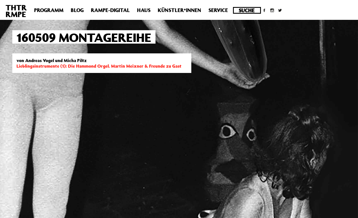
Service (218, 10)
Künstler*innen (179, 10)
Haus (143, 10)
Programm (48, 10)
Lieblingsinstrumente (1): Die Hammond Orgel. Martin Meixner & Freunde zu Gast (99, 66)
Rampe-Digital (110, 10)
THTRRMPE (16, 11)
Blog (77, 10)
